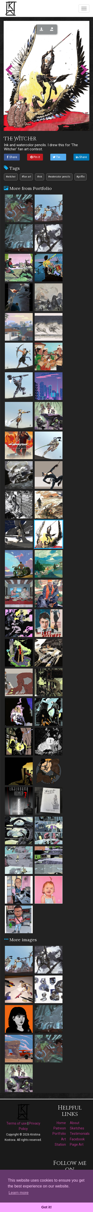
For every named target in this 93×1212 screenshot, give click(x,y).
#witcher (11, 176)
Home (61, 1123)
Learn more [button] (19, 1193)
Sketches (77, 1128)
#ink (39, 176)
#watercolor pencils (59, 176)
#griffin (80, 176)
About (74, 1123)
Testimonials (80, 1134)
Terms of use (16, 1123)
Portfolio (59, 1134)
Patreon (59, 1128)
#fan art (26, 176)
